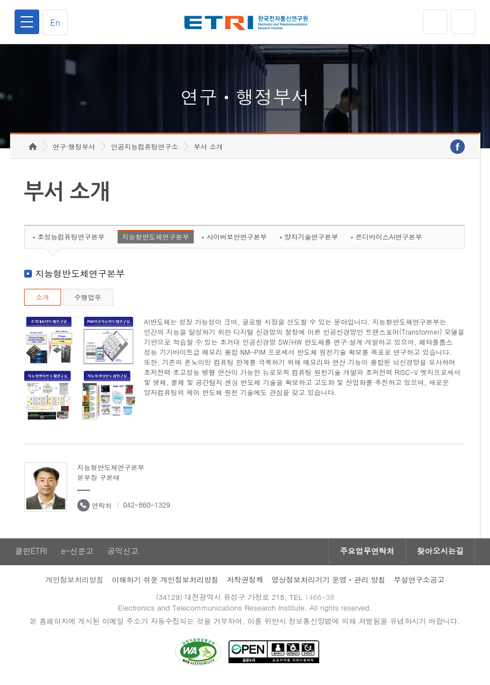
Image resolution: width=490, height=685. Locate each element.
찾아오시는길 (440, 553)
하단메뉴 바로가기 (0, 0)
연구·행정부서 (74, 148)
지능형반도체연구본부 (155, 238)
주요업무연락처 (366, 553)
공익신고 (123, 553)
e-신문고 (77, 553)
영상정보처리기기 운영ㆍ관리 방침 (329, 581)
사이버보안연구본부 (237, 238)
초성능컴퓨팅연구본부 (71, 238)
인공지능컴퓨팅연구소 (144, 148)
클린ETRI (31, 553)
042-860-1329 (146, 507)
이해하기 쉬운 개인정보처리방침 (165, 581)
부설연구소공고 (419, 581)
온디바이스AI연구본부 (389, 238)
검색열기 (463, 22)
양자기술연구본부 (311, 238)
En (55, 22)
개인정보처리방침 (74, 581)
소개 (42, 299)
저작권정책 (245, 581)
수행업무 (87, 299)
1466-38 (319, 599)
